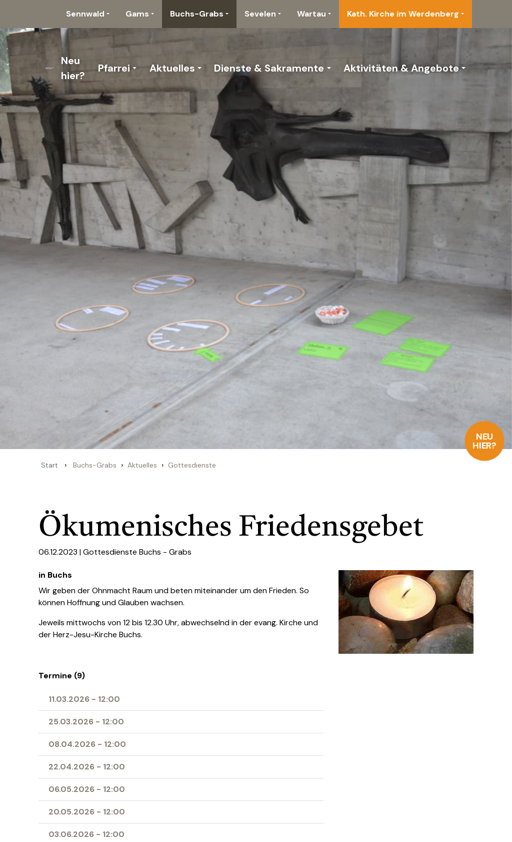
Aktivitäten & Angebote (401, 68)
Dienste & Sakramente (269, 68)
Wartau (311, 14)
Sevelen (260, 14)
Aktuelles (172, 68)
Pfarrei (114, 68)
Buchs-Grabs (197, 14)
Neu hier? (484, 441)
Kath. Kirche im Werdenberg (403, 14)
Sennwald (85, 14)
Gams (137, 14)
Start (49, 465)
